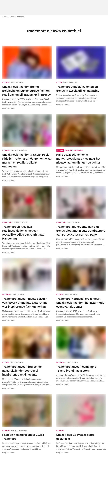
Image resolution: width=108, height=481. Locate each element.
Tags (12, 17)
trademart (20, 17)
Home (5, 17)
